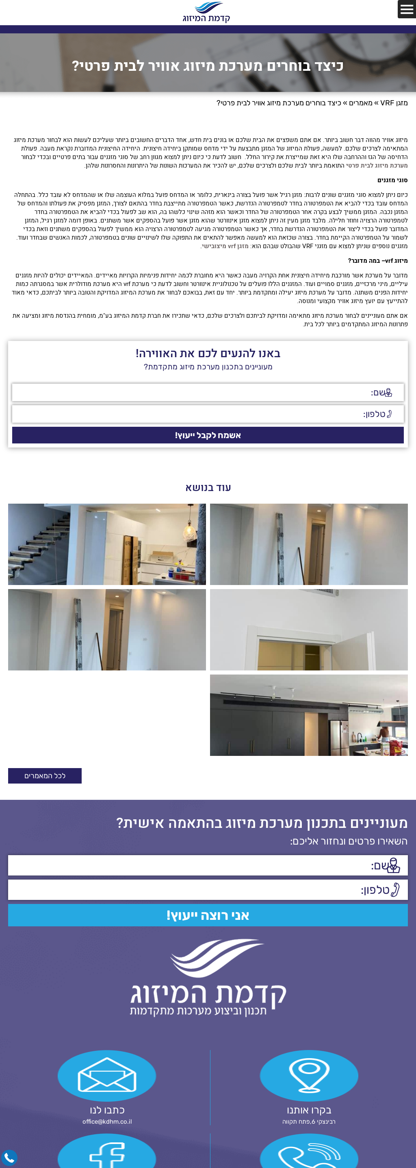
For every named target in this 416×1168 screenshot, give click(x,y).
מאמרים (361, 102)
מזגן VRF (394, 102)
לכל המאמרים (44, 775)
